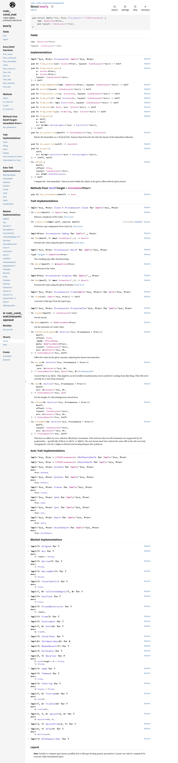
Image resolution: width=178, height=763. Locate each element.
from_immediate (48, 84)
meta (37, 322)
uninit (43, 89)
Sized (51, 557)
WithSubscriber (51, 738)
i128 (69, 102)
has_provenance (48, 194)
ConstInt (72, 144)
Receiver (51, 655)
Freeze (58, 487)
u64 (63, 392)
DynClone (47, 596)
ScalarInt (69, 93)
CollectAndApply (56, 591)
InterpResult (77, 132)
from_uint (45, 98)
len (37, 383)
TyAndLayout (59, 24)
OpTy (111, 291)
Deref (52, 188)
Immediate (49, 21)
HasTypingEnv (57, 125)
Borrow (46, 561)
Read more (69, 216)
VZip (48, 728)
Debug (65, 233)
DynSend (58, 467)
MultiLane (42, 734)
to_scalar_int (48, 132)
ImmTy (73, 59)
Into (64, 98)
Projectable (77, 308)
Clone (57, 207)
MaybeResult (49, 646)
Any (44, 551)
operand (60, 3)
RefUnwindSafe (87, 457)
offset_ (39, 162)
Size (48, 168)
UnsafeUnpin (61, 527)
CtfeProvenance (93, 18)
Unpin (57, 517)
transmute (40, 421)
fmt (37, 238)
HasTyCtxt (81, 125)
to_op (38, 362)
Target (41, 254)
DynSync (58, 477)
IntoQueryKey (50, 641)
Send (56, 497)
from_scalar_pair (50, 68)
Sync (56, 507)
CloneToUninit (50, 581)
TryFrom (50, 693)
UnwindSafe (85, 462)
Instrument (48, 621)
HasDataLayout (57, 174)
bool (58, 107)
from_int (45, 102)
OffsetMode (51, 341)
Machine (64, 332)
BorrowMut (48, 571)
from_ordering (48, 111)
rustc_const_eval (38, 3)
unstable (138, 222)
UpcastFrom (43, 719)
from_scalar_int (49, 93)
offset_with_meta (45, 332)
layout (38, 313)
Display (67, 275)
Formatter (64, 238)
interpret (51, 3)
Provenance (74, 18)
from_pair (45, 116)
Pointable (48, 651)
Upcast (54, 713)
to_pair (44, 148)
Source (34, 10)
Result (85, 238)
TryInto (50, 703)
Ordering (66, 111)
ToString (47, 683)
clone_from (41, 222)
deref (38, 264)
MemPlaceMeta (61, 322)
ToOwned (46, 673)
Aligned (46, 546)
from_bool (45, 107)
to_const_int (47, 144)
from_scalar (47, 63)
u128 (71, 98)
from (37, 296)
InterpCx (49, 350)
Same (44, 668)
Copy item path (52, 6)
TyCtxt (73, 107)
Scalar (65, 63)
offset (38, 402)
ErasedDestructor (52, 606)
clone (38, 212)
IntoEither (48, 636)
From (73, 291)
